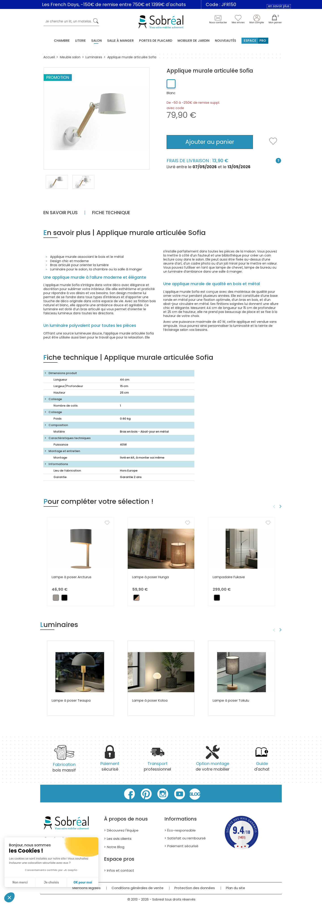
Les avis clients (119, 838)
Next (281, 506)
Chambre (62, 40)
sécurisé (109, 761)
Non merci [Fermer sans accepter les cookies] (20, 882)
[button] (9, 897)
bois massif (64, 761)
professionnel (157, 761)
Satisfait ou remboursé (186, 838)
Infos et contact (120, 870)
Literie (80, 40)
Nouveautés (225, 40)
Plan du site (235, 888)
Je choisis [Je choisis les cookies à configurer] (51, 882)
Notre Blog (115, 847)
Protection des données (194, 888)
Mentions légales (86, 888)
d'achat (261, 761)
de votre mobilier (213, 761)
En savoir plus (60, 212)
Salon (96, 40)
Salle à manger (120, 40)
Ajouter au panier (209, 142)
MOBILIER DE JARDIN (194, 40)
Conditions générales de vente (137, 888)
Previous (273, 506)
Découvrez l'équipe (122, 830)
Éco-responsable (181, 830)
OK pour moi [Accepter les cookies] (83, 882)
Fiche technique (111, 212)
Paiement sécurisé (182, 846)
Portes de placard (155, 40)
